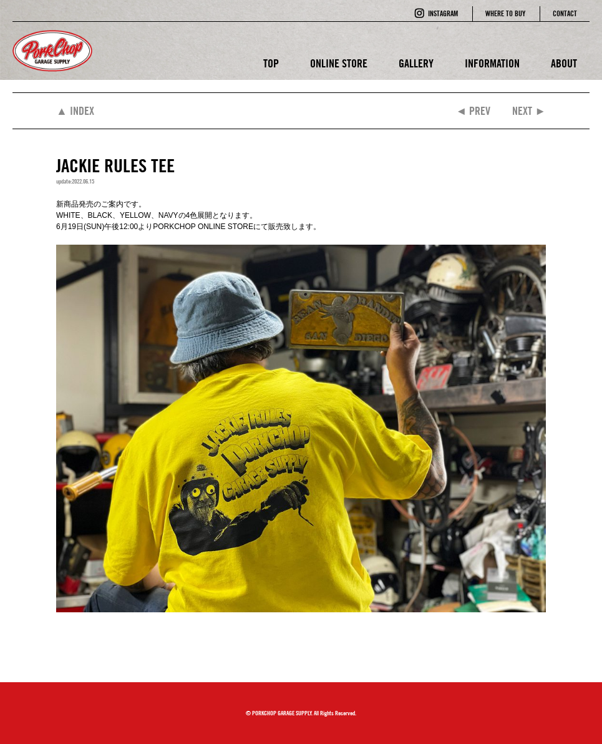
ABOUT (564, 63)
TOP (271, 63)
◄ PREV (472, 110)
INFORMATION (492, 63)
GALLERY (416, 63)
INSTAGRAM (443, 13)
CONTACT (565, 13)
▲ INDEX (75, 110)
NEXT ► (529, 110)
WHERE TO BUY (505, 13)
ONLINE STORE (338, 63)
